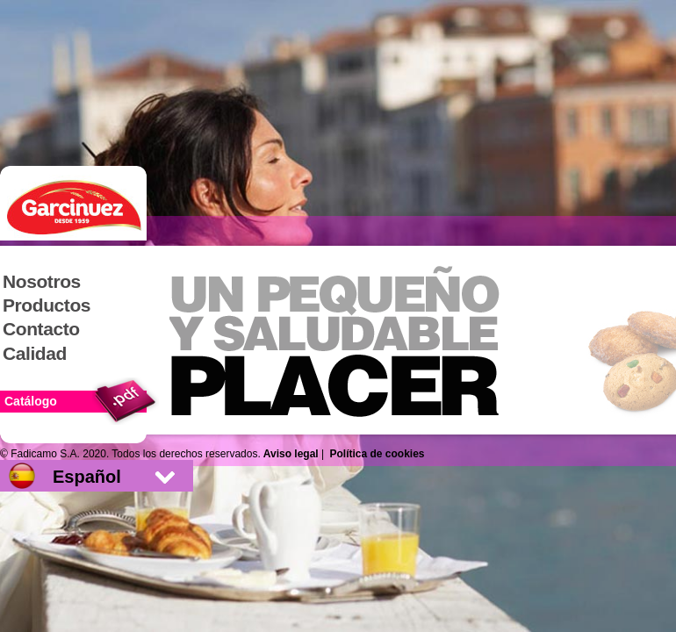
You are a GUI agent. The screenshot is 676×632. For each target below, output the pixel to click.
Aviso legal (291, 454)
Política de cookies (377, 454)
